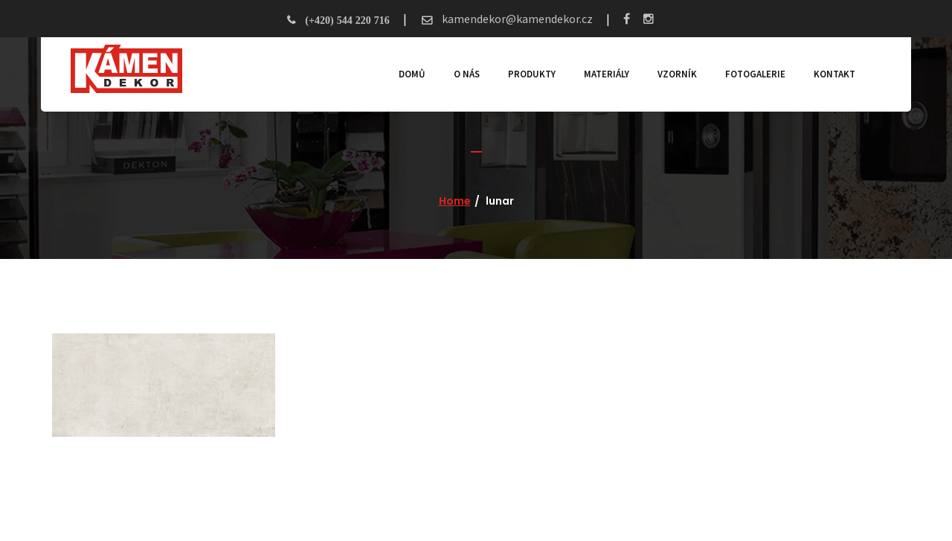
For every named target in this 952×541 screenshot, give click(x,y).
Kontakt (834, 74)
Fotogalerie (755, 74)
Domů (412, 74)
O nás (467, 74)
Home (455, 200)
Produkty (532, 74)
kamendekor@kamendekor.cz (516, 18)
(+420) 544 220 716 (347, 20)
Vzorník (677, 74)
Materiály (606, 74)
